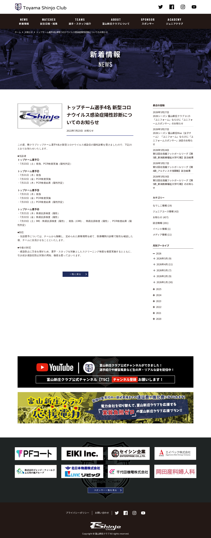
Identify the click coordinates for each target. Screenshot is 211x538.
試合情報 (157, 223)
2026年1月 (162, 282)
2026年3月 (162, 270)
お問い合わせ (102, 512)
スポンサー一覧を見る (105, 490)
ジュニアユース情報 (163, 211)
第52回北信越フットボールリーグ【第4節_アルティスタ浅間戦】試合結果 (173, 168)
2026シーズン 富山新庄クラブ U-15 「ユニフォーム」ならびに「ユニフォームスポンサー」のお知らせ (173, 119)
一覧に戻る (75, 274)
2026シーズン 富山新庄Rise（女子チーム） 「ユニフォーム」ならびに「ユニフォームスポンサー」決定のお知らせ (173, 138)
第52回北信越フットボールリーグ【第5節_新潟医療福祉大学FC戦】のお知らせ (173, 184)
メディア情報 (160, 234)
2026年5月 (162, 258)
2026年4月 (162, 264)
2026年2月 (162, 276)
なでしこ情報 (160, 205)
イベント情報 (160, 229)
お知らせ (157, 217)
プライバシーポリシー (77, 512)
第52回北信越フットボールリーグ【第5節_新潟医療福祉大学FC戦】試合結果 (173, 155)
